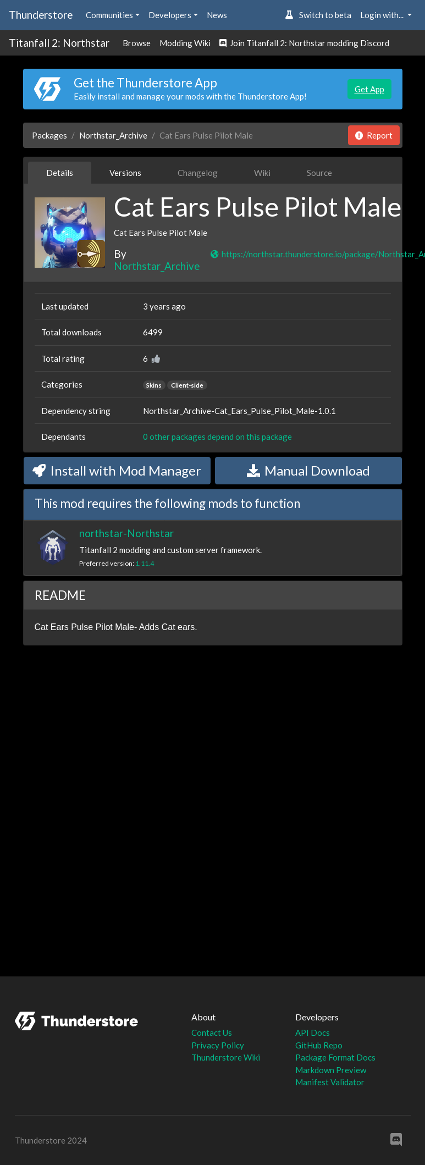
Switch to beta (318, 15)
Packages (49, 135)
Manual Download (308, 470)
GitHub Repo (319, 1045)
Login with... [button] (382, 15)
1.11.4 (144, 563)
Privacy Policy (217, 1045)
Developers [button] (169, 15)
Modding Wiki (185, 43)
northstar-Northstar (126, 533)
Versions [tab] (125, 173)
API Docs (312, 1032)
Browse (137, 43)
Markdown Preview (330, 1070)
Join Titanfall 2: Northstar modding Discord (304, 43)
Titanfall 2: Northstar (59, 42)
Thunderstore (41, 14)
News (217, 15)
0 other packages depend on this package (217, 436)
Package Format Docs (335, 1057)
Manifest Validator (330, 1082)
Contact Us (211, 1032)
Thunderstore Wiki (225, 1057)
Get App (369, 89)
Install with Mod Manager (116, 470)
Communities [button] (109, 15)
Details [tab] (59, 173)
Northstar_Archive (113, 135)
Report (374, 135)
